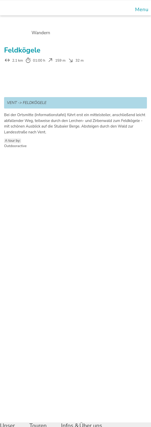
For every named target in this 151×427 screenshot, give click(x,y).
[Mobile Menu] (140, 9)
